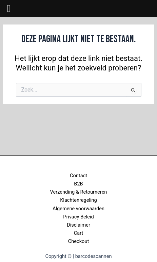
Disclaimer (78, 225)
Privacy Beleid (78, 217)
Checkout (78, 241)
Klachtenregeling (78, 200)
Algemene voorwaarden (78, 209)
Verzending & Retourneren (78, 192)
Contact (78, 176)
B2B (78, 184)
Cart (78, 233)
